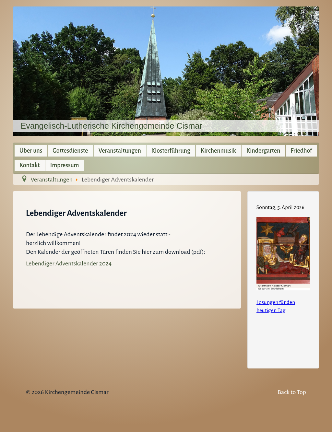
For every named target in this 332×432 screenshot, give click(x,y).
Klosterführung (170, 150)
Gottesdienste (70, 150)
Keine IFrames (283, 279)
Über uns (30, 150)
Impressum (64, 165)
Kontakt (29, 165)
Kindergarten (263, 150)
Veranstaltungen (120, 150)
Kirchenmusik (218, 150)
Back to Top (292, 392)
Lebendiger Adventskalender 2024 (69, 263)
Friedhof (301, 150)
